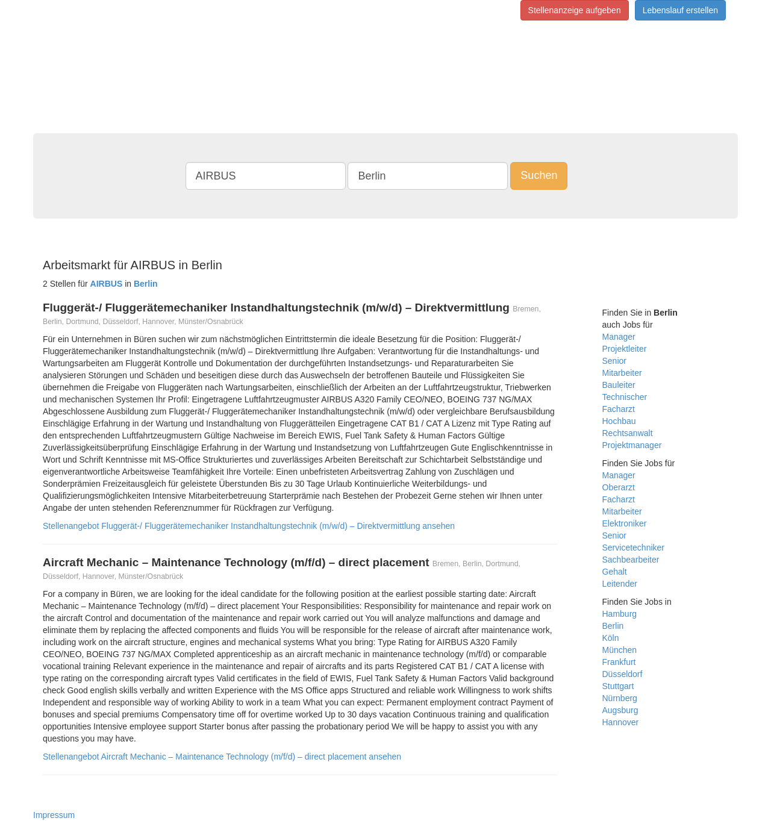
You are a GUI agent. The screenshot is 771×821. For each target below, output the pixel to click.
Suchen (538, 175)
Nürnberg (619, 698)
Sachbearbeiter (631, 559)
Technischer (625, 397)
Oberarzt (618, 487)
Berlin (613, 626)
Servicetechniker (633, 547)
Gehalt (614, 571)
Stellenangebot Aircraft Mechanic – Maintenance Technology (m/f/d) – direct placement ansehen (222, 756)
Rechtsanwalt (627, 433)
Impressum (54, 815)
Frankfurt (619, 662)
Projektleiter (624, 349)
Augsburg (620, 710)
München (619, 650)
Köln (610, 638)
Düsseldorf (622, 674)
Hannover (620, 722)
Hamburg (619, 614)
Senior (614, 361)
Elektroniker (624, 523)
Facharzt (618, 409)
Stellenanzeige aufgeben (574, 10)
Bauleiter (618, 385)
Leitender (619, 583)
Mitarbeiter (622, 373)
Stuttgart (618, 686)
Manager (618, 337)
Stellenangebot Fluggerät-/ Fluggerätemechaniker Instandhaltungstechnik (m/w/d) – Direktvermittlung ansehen (249, 526)
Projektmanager (632, 445)
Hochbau (619, 421)
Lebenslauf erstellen (680, 10)
